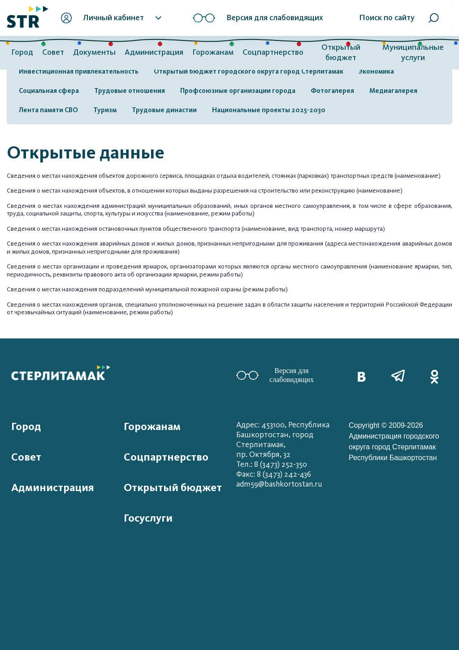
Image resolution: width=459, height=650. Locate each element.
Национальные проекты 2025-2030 (268, 110)
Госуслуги (148, 518)
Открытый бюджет (340, 52)
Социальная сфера (49, 91)
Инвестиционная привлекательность (79, 71)
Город (22, 52)
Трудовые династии (164, 110)
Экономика (376, 71)
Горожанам (213, 52)
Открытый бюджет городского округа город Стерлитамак (248, 71)
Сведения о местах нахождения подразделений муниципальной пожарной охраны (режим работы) (147, 289)
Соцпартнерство (272, 52)
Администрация (154, 52)
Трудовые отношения (129, 91)
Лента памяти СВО (48, 110)
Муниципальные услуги (413, 52)
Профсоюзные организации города (237, 91)
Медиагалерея (393, 91)
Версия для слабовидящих (275, 375)
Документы (94, 52)
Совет (53, 52)
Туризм (105, 110)
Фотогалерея (332, 91)
